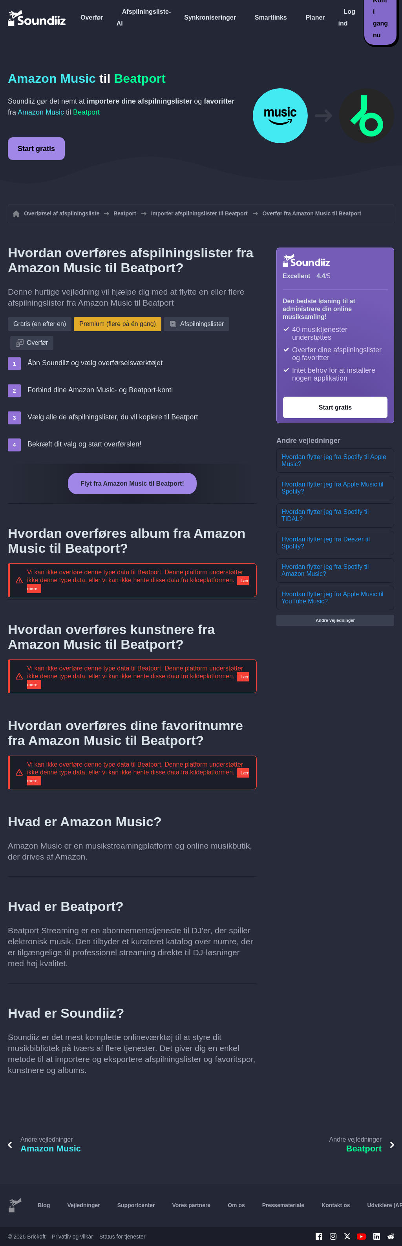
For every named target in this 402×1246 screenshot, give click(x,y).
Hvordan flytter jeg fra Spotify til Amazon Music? (325, 570)
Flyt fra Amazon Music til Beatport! (132, 483)
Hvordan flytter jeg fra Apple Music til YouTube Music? (332, 598)
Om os (236, 1205)
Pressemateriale (283, 1205)
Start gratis (36, 149)
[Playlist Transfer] (37, 17)
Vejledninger (83, 1205)
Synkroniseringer (210, 17)
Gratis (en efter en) (39, 324)
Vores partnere (191, 1205)
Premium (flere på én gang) (117, 324)
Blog (44, 1205)
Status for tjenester (122, 1236)
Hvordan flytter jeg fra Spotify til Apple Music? (333, 460)
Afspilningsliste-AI (144, 17)
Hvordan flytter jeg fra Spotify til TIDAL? (325, 515)
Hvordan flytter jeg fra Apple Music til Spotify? (332, 488)
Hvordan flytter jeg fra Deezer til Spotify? (325, 543)
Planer (315, 17)
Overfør (91, 17)
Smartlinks (271, 17)
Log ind (346, 17)
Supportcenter (136, 1205)
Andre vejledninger (335, 620)
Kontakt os (336, 1205)
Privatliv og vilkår (72, 1236)
